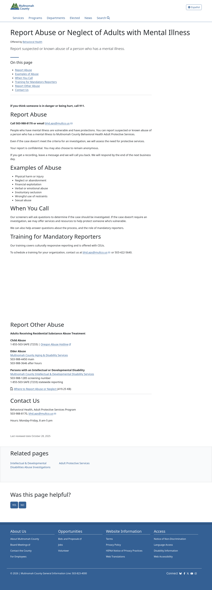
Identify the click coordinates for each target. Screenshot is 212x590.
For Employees (18, 556)
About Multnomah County (24, 539)
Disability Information (166, 550)
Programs (35, 18)
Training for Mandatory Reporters (36, 82)
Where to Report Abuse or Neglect (35, 389)
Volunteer (63, 550)
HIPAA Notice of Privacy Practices (124, 550)
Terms (109, 539)
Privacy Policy (113, 544)
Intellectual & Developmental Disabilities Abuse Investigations (30, 465)
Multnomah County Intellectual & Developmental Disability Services (52, 374)
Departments (56, 18)
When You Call (24, 78)
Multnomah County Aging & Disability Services (39, 355)
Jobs (60, 544)
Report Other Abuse (27, 86)
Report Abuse (23, 70)
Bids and (70, 539)
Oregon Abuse (56, 344)
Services (18, 18)
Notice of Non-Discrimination (170, 539)
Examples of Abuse (27, 74)
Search (101, 18)
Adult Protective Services (74, 463)
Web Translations (115, 556)
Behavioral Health (32, 41)
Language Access (163, 544)
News (88, 18)
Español (195, 7)
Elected (75, 18)
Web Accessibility (163, 556)
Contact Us (22, 90)
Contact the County (21, 550)
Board (20, 544)
